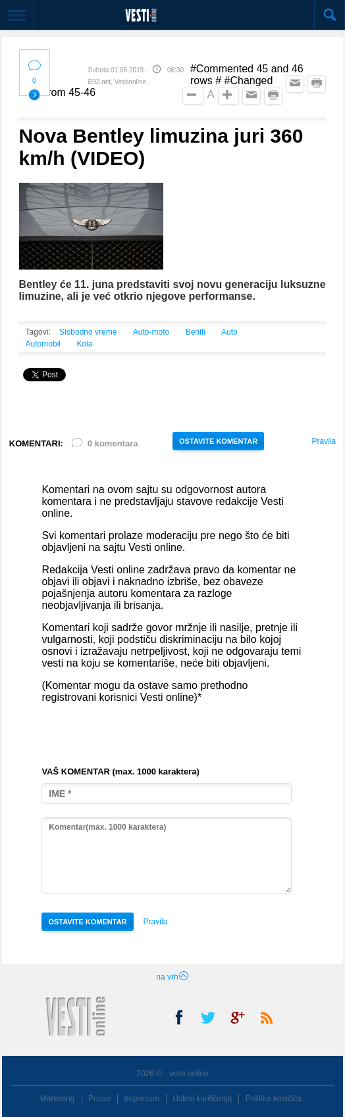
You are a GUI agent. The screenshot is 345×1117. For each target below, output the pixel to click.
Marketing (57, 1098)
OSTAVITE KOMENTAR (218, 441)
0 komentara (104, 446)
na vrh (172, 977)
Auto (229, 332)
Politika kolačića (274, 1098)
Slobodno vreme (88, 332)
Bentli (195, 332)
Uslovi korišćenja (202, 1098)
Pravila (324, 441)
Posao (99, 1098)
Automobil (43, 343)
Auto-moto (151, 332)
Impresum (141, 1098)
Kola (84, 343)
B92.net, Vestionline (117, 81)
